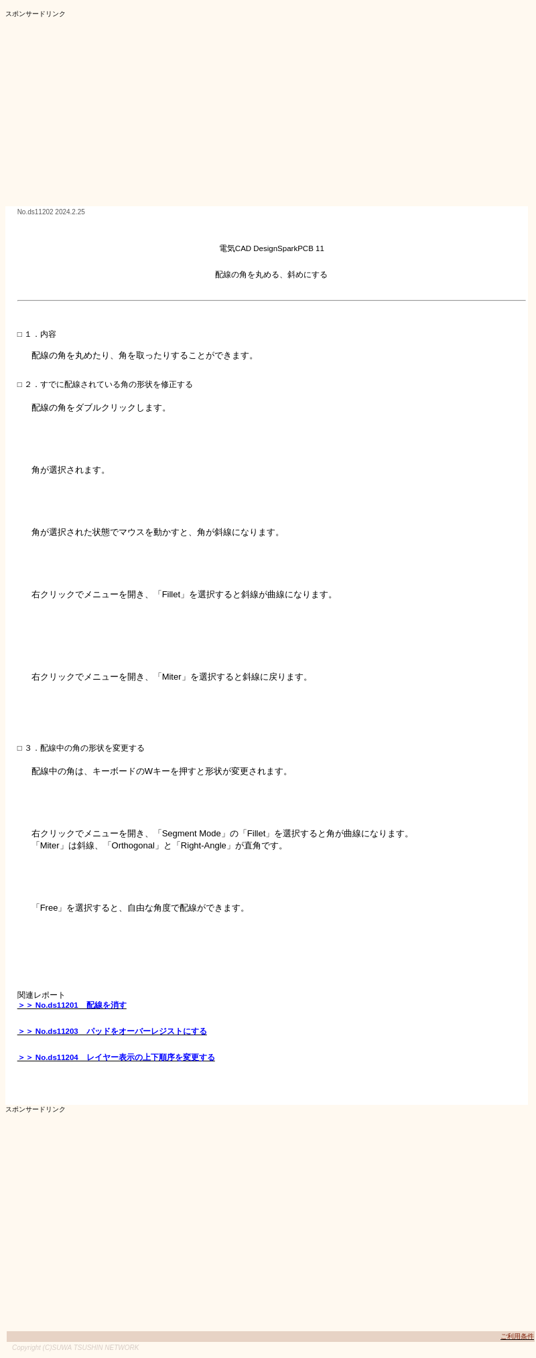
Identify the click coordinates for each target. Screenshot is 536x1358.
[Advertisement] (236, 112)
